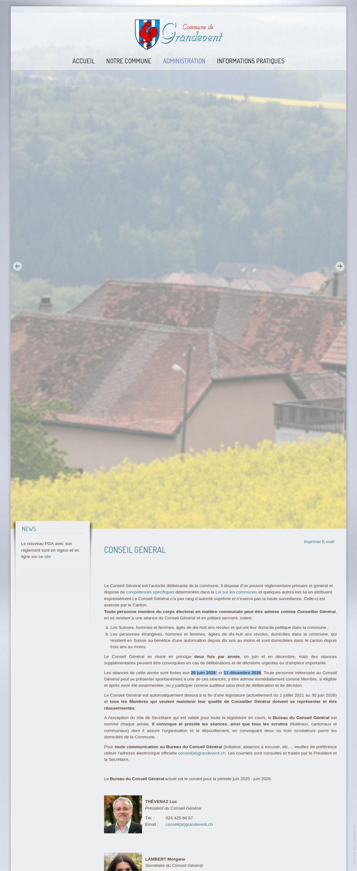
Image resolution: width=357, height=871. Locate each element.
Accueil (83, 61)
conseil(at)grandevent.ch (201, 753)
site (47, 556)
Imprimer (312, 541)
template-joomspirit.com (355, 844)
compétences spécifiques (150, 592)
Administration (184, 61)
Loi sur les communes (236, 592)
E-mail (328, 541)
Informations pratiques (251, 61)
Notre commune (128, 61)
